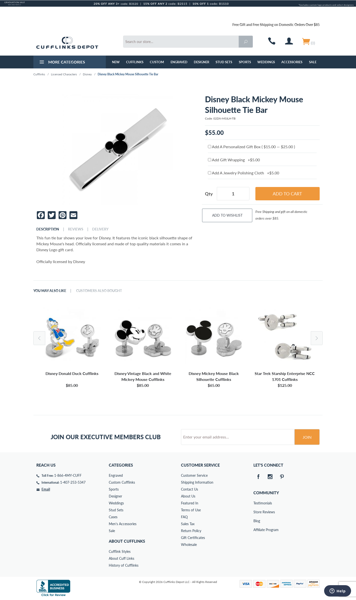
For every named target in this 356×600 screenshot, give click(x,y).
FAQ (184, 517)
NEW (116, 62)
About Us (188, 496)
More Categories (61, 62)
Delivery (100, 229)
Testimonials (256, 503)
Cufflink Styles (120, 551)
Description (47, 229)
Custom (157, 62)
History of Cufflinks (123, 565)
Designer (201, 62)
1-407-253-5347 (73, 482)
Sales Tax (188, 524)
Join (307, 437)
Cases (113, 517)
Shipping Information (197, 482)
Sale (312, 62)
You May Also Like (49, 291)
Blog (256, 521)
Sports (245, 62)
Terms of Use (191, 510)
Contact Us (189, 489)
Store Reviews (256, 512)
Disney (87, 74)
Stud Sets (224, 62)
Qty (209, 193)
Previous (39, 338)
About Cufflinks (127, 541)
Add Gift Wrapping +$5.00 (234, 159)
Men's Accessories (122, 524)
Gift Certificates (193, 538)
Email (46, 489)
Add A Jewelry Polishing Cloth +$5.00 (243, 172)
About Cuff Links (121, 558)
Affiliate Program (256, 530)
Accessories (291, 62)
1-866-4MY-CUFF (68, 475)
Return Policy (191, 531)
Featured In (189, 503)
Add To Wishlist (227, 215)
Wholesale (189, 544)
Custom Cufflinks (122, 482)
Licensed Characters (64, 74)
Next (317, 338)
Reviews (75, 229)
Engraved (179, 62)
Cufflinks (134, 62)
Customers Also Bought (99, 291)
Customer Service (194, 475)
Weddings (266, 62)
